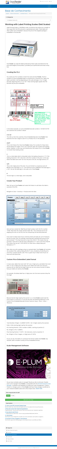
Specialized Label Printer (11, 412)
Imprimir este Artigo (28, 399)
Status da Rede (10, 438)
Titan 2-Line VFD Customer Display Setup (15, 405)
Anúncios (8, 432)
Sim (8, 395)
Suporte (7, 13)
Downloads (9, 436)
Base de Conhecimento (14, 13)
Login (50, 1)
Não (13, 395)
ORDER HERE (39, 388)
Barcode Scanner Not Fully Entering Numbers (16, 409)
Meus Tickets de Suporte (11, 430)
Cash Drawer (8, 415)
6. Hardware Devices (23, 13)
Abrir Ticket (9, 441)
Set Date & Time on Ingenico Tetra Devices (16, 418)
